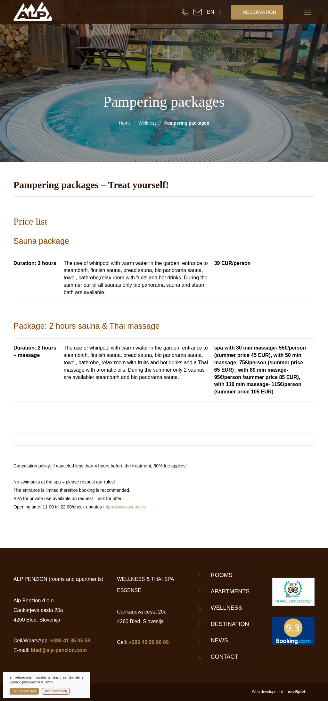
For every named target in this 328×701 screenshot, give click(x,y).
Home (125, 123)
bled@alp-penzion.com (59, 650)
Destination (230, 624)
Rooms (222, 575)
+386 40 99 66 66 (149, 642)
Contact (224, 657)
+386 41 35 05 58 (70, 640)
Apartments (230, 591)
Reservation (257, 12)
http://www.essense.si (124, 506)
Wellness (147, 123)
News (219, 640)
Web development (283, 691)
